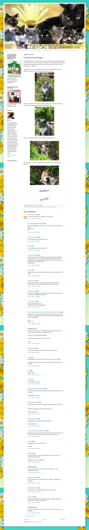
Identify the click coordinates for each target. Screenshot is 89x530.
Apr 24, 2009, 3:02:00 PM (34, 426)
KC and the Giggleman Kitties (35, 223)
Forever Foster (31, 280)
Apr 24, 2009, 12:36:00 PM (34, 383)
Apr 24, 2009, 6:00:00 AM (34, 275)
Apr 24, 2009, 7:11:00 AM (34, 307)
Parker (29, 270)
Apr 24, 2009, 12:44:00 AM (34, 218)
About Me (12, 50)
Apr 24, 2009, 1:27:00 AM (34, 232)
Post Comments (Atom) (36, 522)
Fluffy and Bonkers (33, 418)
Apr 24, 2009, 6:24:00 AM (34, 286)
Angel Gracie (57, 50)
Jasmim (30, 441)
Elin (29, 370)
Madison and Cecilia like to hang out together (45, 206)
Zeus (29, 357)
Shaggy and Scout (32, 477)
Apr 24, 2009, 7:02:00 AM (34, 296)
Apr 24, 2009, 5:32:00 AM (34, 265)
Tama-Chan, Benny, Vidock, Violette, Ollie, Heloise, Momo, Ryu (44, 312)
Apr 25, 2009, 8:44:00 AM (34, 502)
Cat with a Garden (32, 255)
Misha (29, 246)
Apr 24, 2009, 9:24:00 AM (34, 366)
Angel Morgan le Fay (47, 50)
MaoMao (30, 453)
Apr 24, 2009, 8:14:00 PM (34, 462)
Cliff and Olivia (31, 348)
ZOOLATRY (31, 496)
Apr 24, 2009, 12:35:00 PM (34, 375)
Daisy (29, 379)
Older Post (62, 519)
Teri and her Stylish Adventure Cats (37, 430)
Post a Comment (30, 516)
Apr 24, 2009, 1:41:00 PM (34, 397)
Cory (10, 120)
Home (7, 50)
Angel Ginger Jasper (33, 402)
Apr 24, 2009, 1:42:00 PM (34, 414)
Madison (33, 206)
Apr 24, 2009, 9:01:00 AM (34, 343)
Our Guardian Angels (36, 50)
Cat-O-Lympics (73, 50)
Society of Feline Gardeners (23, 50)
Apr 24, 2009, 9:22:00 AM (34, 352)
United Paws (65, 50)
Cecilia (29, 206)
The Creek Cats (32, 301)
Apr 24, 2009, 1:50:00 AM (34, 241)
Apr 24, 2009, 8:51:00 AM (34, 324)
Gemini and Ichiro (32, 214)
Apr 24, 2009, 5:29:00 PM (34, 448)
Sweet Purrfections (33, 488)
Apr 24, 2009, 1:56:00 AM (34, 250)
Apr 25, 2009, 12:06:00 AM (34, 492)
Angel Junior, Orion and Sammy (36, 388)
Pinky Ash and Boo (33, 237)
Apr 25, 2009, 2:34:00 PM (34, 513)
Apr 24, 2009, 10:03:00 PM (34, 472)
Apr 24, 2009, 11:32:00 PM (34, 483)
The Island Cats (32, 291)
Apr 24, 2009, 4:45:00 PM (34, 436)
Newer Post (27, 519)
